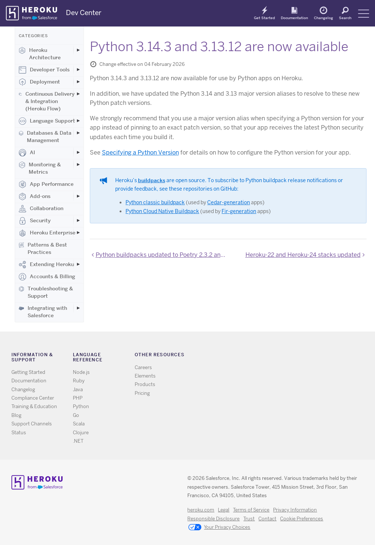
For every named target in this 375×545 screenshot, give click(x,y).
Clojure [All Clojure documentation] (81, 432)
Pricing (142, 393)
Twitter (272, 356)
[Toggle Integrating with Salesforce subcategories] (78, 308)
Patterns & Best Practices (43, 248)
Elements (145, 376)
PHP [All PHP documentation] (77, 398)
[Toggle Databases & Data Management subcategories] (78, 132)
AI (27, 152)
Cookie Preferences (301, 518)
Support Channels (31, 424)
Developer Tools (44, 70)
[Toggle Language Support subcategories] (78, 120)
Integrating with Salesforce (43, 312)
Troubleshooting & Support (46, 292)
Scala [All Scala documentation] (79, 424)
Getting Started (28, 372)
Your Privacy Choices (219, 527)
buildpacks (151, 180)
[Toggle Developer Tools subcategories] (78, 69)
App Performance (46, 184)
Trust (249, 518)
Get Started (264, 17)
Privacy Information (295, 510)
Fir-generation (239, 211)
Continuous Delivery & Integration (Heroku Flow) (47, 101)
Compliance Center (32, 398)
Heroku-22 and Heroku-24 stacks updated (303, 255)
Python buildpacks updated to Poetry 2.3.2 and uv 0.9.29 (160, 255)
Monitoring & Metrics (40, 168)
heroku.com (200, 510)
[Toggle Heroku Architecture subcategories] (78, 50)
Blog (16, 415)
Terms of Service (251, 510)
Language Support (47, 121)
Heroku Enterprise (47, 233)
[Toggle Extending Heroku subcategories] (78, 264)
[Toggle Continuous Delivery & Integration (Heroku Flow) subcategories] (78, 93)
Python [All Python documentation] (81, 406)
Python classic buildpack (155, 202)
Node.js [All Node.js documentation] (81, 372)
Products (145, 384)
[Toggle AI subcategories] (78, 152)
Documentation (294, 17)
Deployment (39, 82)
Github (283, 356)
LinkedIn (294, 356)
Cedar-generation (228, 202)
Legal (223, 510)
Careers (143, 367)
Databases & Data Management (45, 137)
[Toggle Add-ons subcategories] (78, 196)
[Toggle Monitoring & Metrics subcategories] (78, 164)
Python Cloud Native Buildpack (162, 211)
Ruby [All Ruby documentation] (79, 380)
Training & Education (34, 406)
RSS (262, 356)
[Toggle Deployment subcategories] (78, 81)
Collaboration (41, 208)
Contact (267, 518)
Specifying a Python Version (140, 152)
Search (345, 17)
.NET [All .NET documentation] (78, 441)
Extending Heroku (46, 264)
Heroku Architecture (40, 54)
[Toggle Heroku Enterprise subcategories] (78, 232)
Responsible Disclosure (213, 518)
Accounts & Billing (47, 276)
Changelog (323, 17)
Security (35, 220)
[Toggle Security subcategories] (78, 220)
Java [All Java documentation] (78, 389)
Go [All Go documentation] (76, 415)
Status (18, 432)
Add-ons (34, 196)
